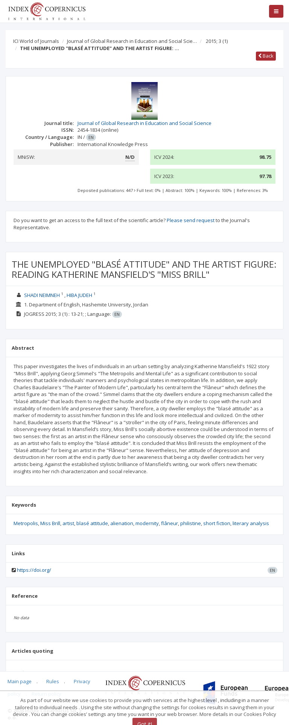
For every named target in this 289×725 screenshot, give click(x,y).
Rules (52, 681)
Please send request (190, 220)
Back (266, 55)
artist (68, 523)
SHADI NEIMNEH (42, 295)
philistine (190, 523)
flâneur (169, 523)
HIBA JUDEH (79, 295)
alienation (121, 523)
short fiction (216, 523)
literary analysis (251, 523)
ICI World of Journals (36, 41)
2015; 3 (217, 41)
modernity (147, 523)
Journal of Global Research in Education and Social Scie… (132, 41)
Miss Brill (50, 523)
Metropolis (26, 523)
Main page (20, 681)
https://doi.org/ (34, 570)
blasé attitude (92, 523)
